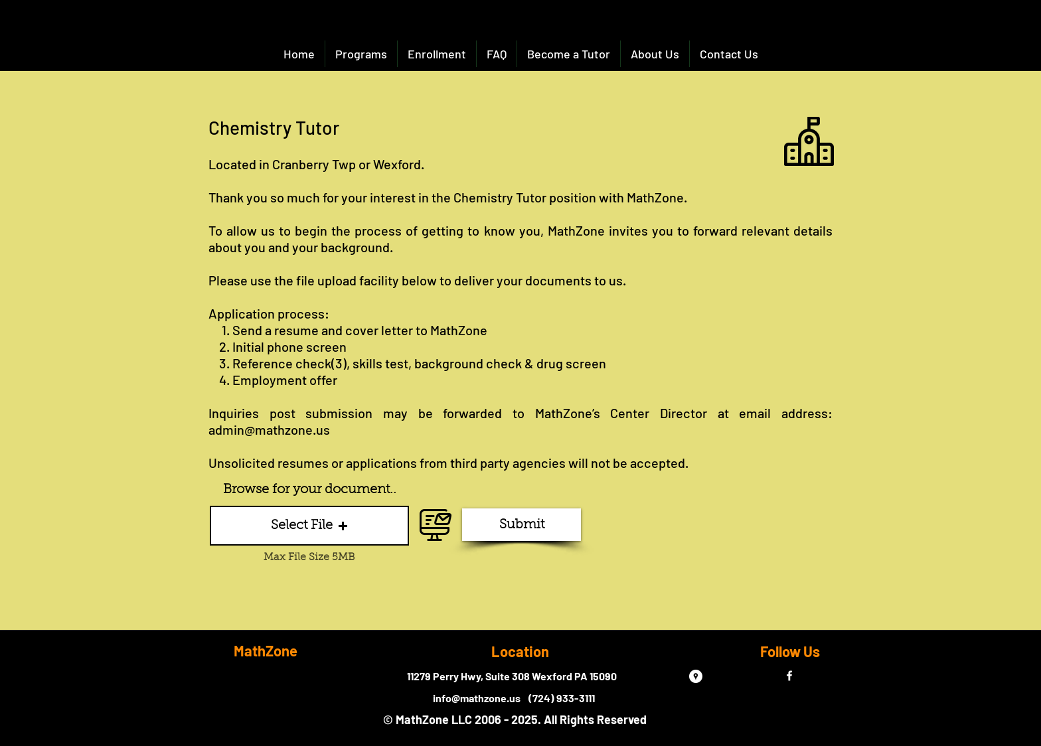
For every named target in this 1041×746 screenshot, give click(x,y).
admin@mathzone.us (269, 429)
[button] (309, 526)
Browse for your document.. (309, 489)
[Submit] (521, 524)
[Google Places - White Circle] (695, 676)
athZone (463, 330)
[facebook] (789, 675)
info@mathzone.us (476, 698)
